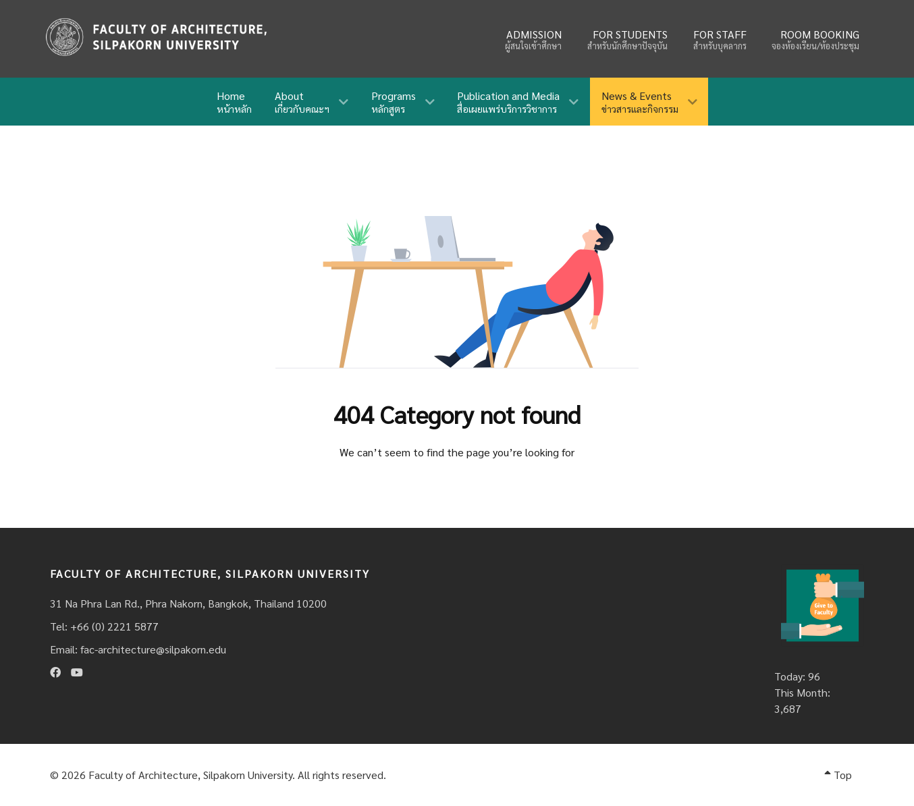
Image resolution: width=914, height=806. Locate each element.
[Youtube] (77, 672)
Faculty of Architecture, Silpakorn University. (191, 775)
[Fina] (156, 36)
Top (838, 775)
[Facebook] (55, 672)
